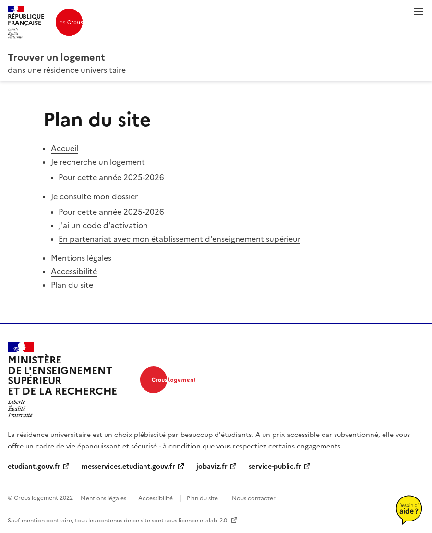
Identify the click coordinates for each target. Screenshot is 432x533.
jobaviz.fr (212, 466)
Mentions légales (81, 258)
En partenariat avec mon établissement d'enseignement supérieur (179, 238)
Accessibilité (74, 271)
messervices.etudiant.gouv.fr (128, 466)
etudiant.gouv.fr (34, 466)
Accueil (64, 148)
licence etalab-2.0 (203, 520)
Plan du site (72, 285)
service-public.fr (275, 466)
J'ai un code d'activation (103, 225)
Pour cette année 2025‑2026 (111, 177)
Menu (418, 11)
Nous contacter (254, 498)
